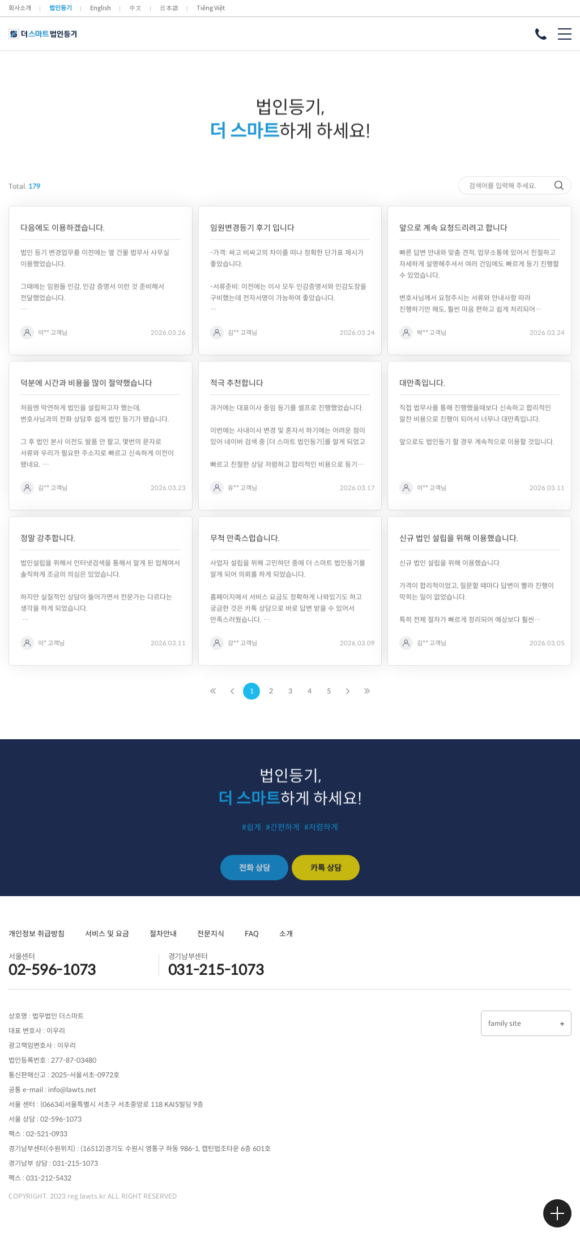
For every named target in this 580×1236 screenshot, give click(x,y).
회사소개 (19, 8)
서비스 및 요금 (107, 934)
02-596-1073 (52, 970)
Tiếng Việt (211, 8)
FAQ (252, 934)
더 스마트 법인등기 (42, 34)
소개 (286, 934)
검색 (560, 215)
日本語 (169, 8)
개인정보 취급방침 (36, 934)
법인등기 (60, 8)
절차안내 (163, 934)
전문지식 (210, 934)
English (100, 8)
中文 (135, 8)
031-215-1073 (216, 970)
